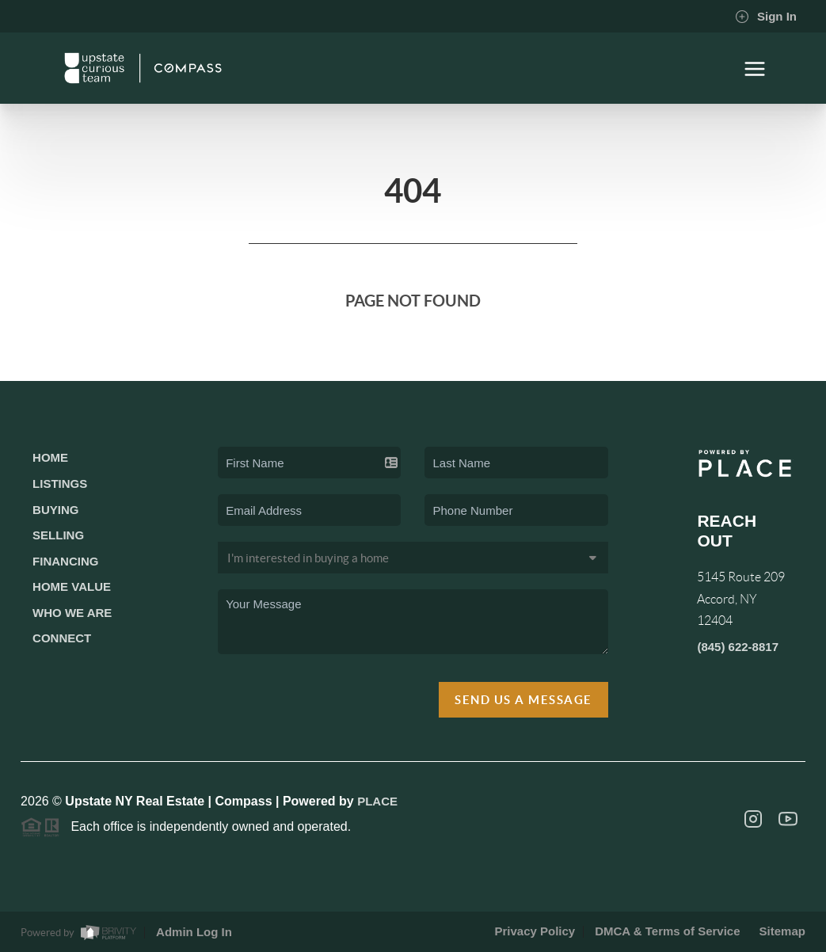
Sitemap (782, 931)
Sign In (766, 17)
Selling (58, 535)
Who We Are (72, 612)
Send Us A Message (523, 699)
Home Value (71, 586)
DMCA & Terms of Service (667, 931)
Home (50, 457)
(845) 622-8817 (737, 646)
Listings (59, 483)
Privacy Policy (534, 931)
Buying (55, 509)
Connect (61, 638)
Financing (65, 561)
